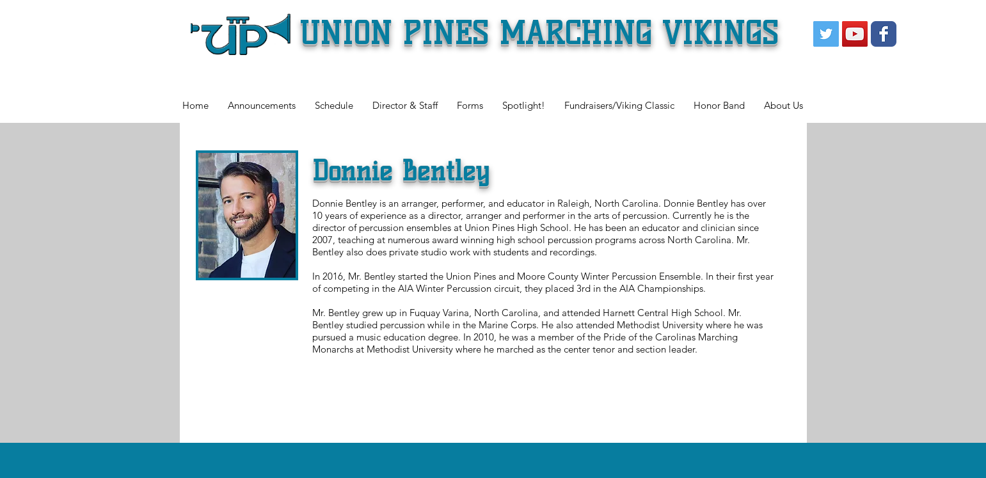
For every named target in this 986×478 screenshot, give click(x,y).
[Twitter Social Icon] (826, 34)
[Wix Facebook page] (883, 34)
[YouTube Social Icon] (855, 34)
